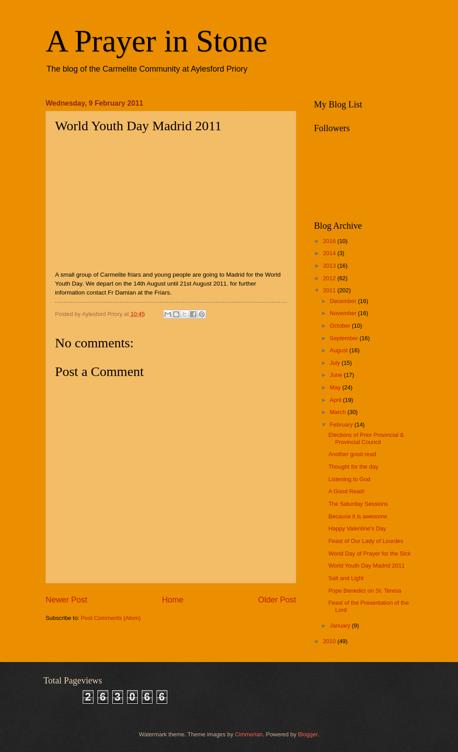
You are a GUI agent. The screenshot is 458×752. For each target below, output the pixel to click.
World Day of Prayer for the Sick (369, 553)
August (339, 350)
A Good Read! (346, 491)
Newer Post (66, 599)
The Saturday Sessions (358, 503)
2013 (330, 265)
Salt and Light (346, 578)
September (345, 338)
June (337, 375)
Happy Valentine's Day (357, 528)
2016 (330, 241)
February (342, 424)
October (341, 325)
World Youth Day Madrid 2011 (366, 565)
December (344, 301)
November (344, 313)
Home (172, 599)
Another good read (352, 454)
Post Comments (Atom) (111, 618)
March (338, 412)
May (336, 387)
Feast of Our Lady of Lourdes (365, 541)
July (335, 362)
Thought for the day (353, 466)
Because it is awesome (357, 516)
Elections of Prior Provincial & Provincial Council (366, 438)
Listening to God (349, 479)
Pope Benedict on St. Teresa (364, 590)
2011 (330, 290)
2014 (330, 253)
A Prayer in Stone (156, 41)
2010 (330, 641)
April (336, 400)
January (341, 625)
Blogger (308, 734)
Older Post (277, 599)
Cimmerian (249, 734)
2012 (330, 278)
